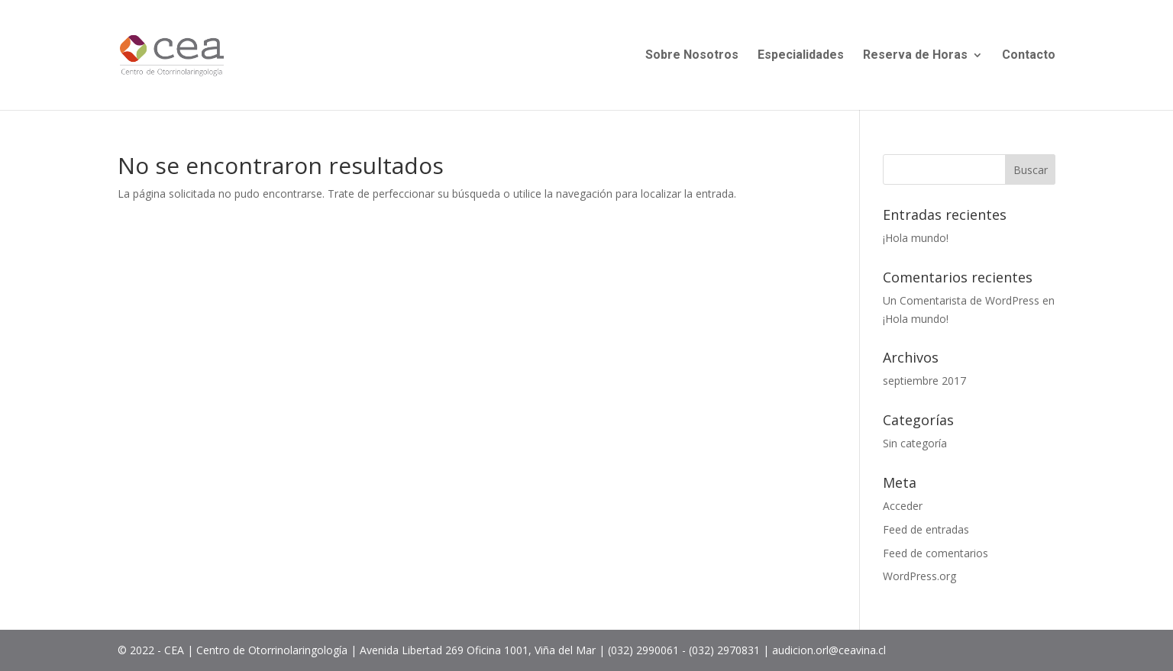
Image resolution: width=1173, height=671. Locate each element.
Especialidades (801, 56)
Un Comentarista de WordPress (961, 300)
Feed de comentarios (935, 553)
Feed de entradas (926, 529)
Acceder (903, 505)
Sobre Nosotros (691, 56)
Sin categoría (915, 443)
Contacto (1028, 56)
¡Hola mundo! (915, 238)
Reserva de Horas (915, 56)
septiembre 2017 (924, 380)
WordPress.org (919, 576)
